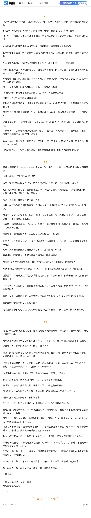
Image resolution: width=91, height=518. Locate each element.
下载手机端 (42, 3)
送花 (38, 498)
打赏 (53, 499)
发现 (30, 3)
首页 (21, 3)
